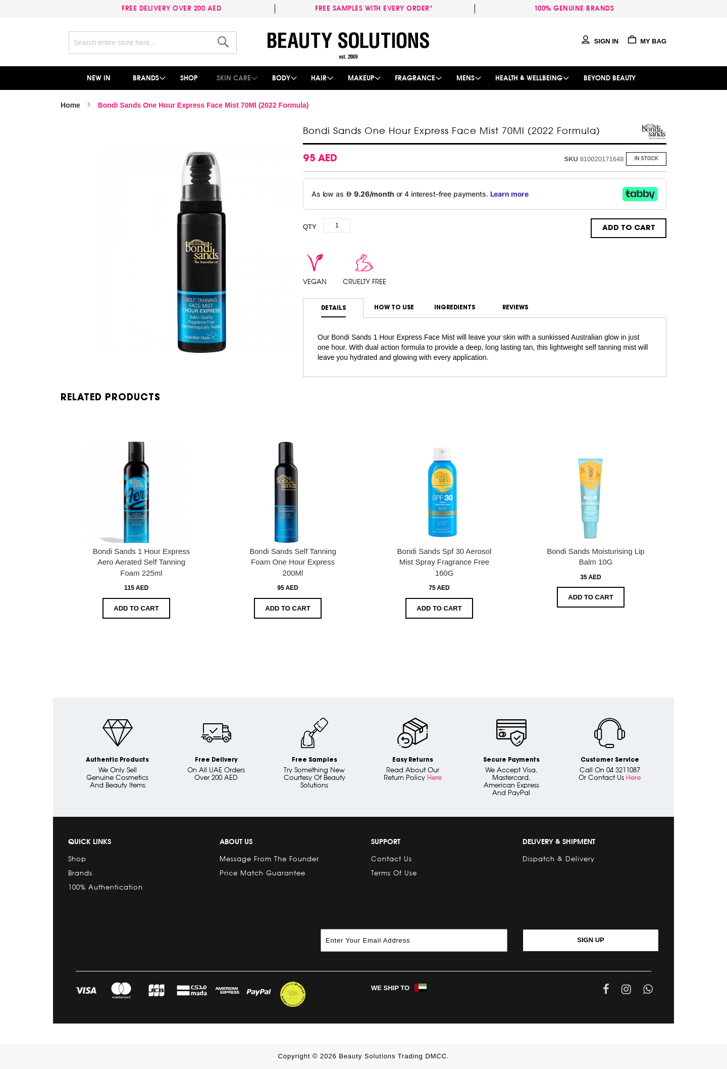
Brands (80, 873)
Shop (77, 859)
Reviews (515, 307)
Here (434, 777)
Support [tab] (385, 841)
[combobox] (153, 42)
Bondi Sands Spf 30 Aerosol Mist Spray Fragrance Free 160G (444, 562)
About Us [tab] (236, 841)
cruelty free (364, 281)
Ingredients (454, 307)
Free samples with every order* (374, 8)
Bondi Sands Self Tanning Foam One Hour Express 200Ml (292, 562)
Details (333, 308)
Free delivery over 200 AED (173, 8)
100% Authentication (105, 887)
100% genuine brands (574, 8)
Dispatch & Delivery (559, 859)
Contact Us (391, 859)
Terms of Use (394, 873)
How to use (394, 307)
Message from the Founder (269, 859)
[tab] (333, 308)
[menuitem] (99, 78)
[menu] (363, 78)
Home (70, 105)
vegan (315, 281)
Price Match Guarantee (262, 873)
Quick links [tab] (89, 841)
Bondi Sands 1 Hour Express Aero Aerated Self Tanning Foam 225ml (141, 562)
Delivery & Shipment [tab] (559, 841)
